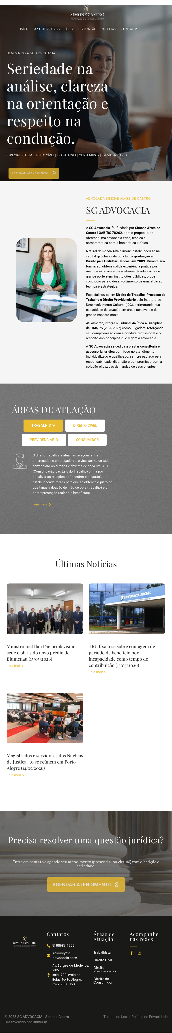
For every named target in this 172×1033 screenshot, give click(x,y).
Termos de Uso (116, 1017)
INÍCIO (24, 29)
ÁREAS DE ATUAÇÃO (81, 29)
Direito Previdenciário (104, 969)
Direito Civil (102, 960)
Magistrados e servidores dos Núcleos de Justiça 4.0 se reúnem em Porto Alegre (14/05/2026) (45, 761)
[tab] (43, 426)
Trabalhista (102, 952)
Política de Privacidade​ (149, 1017)
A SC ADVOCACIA (47, 29)
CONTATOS (129, 29)
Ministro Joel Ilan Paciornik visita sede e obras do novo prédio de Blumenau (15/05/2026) (40, 652)
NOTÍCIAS (108, 29)
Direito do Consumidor (103, 980)
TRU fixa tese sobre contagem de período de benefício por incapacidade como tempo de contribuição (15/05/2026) (122, 655)
